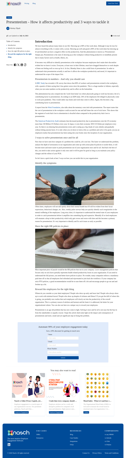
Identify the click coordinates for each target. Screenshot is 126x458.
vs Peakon (108, 444)
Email (50, 341)
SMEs (38, 434)
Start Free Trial (113, 3)
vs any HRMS (109, 434)
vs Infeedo (108, 438)
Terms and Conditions (112, 453)
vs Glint (107, 441)
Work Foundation (54, 107)
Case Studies (74, 438)
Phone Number (52, 348)
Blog (34, 3)
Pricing (27, 3)
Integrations (73, 441)
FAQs (72, 444)
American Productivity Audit (48, 121)
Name (50, 334)
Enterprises (39, 438)
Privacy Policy (97, 453)
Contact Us (86, 453)
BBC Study (41, 83)
